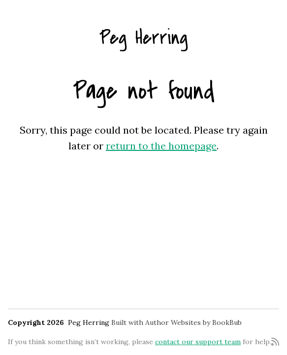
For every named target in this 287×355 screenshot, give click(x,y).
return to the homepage (161, 146)
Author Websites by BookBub (193, 322)
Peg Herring (143, 38)
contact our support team (198, 341)
